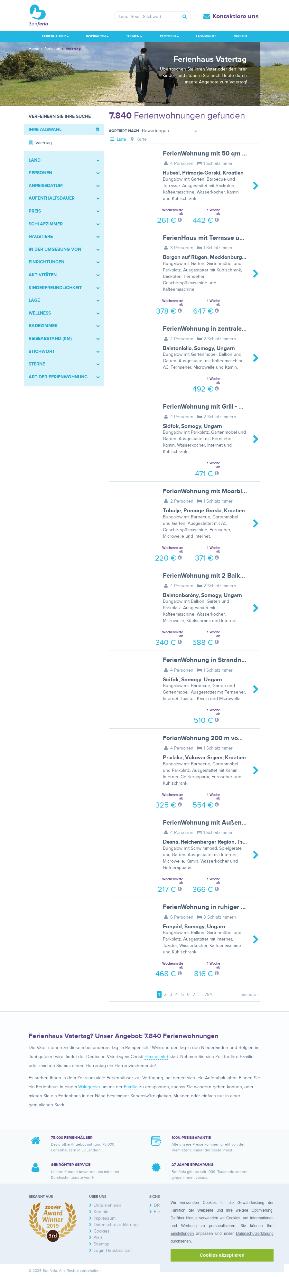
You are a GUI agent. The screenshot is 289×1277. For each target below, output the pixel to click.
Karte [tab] (138, 139)
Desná (170, 842)
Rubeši (171, 173)
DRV (158, 1205)
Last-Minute (206, 36)
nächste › (249, 994)
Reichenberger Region (208, 842)
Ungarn (226, 348)
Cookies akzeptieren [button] (222, 1255)
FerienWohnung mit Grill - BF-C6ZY (214, 407)
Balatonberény (181, 595)
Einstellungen (182, 1233)
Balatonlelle (177, 348)
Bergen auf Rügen (185, 257)
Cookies (102, 1231)
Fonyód (172, 926)
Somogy (204, 348)
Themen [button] (134, 36)
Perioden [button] (169, 36)
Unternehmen (107, 1205)
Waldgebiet (89, 1087)
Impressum (105, 1218)
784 (208, 994)
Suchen (240, 36)
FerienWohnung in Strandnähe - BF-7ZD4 (223, 660)
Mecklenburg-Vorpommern (242, 257)
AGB (98, 1237)
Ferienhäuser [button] (55, 36)
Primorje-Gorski (201, 173)
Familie (131, 1087)
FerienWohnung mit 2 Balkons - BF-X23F (222, 576)
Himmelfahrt (156, 1056)
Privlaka (172, 757)
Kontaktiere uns (235, 16)
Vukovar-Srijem (203, 757)
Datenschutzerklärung (255, 1233)
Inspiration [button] (97, 36)
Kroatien (233, 173)
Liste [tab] (117, 139)
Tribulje (172, 510)
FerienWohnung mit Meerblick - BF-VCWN (223, 491)
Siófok (171, 426)
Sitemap (101, 1244)
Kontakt (101, 1212)
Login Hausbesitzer (113, 1250)
